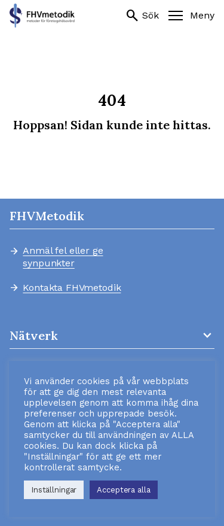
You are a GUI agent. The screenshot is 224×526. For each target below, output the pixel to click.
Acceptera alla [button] (123, 489)
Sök (142, 15)
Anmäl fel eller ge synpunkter (63, 257)
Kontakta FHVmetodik (72, 288)
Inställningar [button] (53, 489)
